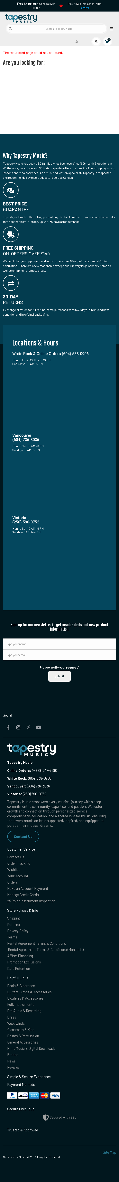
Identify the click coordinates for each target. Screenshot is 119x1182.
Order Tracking (18, 863)
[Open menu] (110, 29)
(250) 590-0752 (26, 794)
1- (33, 770)
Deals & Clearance (21, 985)
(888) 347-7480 (46, 770)
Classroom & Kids (20, 1029)
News (11, 1061)
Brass (11, 1017)
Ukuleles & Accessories (25, 998)
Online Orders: (19, 770)
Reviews (13, 1067)
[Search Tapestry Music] (56, 28)
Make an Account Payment (27, 888)
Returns (13, 924)
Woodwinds (16, 1023)
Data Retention (18, 968)
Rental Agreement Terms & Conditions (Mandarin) (46, 949)
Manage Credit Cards (23, 894)
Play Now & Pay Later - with (85, 6)
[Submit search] (10, 28)
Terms (12, 937)
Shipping (14, 918)
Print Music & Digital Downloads (31, 1048)
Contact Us (23, 836)
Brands (12, 1054)
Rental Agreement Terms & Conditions (36, 943)
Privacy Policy (18, 930)
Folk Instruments (20, 1004)
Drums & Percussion (23, 1036)
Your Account (17, 876)
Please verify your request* (59, 667)
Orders (12, 882)
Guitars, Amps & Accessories (29, 992)
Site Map (109, 1152)
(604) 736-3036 (28, 786)
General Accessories (22, 1042)
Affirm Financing (20, 955)
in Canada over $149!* (36, 6)
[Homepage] (31, 17)
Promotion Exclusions (24, 962)
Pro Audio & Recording (24, 1010)
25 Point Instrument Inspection (31, 901)
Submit (59, 676)
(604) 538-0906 (29, 778)
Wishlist (13, 869)
